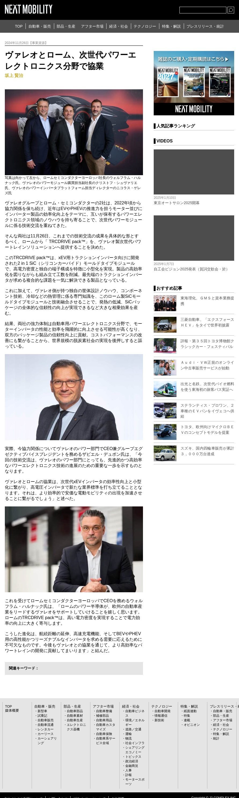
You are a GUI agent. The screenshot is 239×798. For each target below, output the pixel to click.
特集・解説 (171, 26)
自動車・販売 (39, 26)
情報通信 (161, 716)
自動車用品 (104, 720)
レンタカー (46, 729)
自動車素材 (75, 716)
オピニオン (192, 725)
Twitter (145, 8)
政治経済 (131, 761)
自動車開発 (163, 711)
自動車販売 (46, 720)
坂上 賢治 (14, 75)
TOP (19, 26)
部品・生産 (66, 26)
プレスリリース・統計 (205, 26)
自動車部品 (75, 711)
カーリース (46, 734)
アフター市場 (92, 26)
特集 (187, 716)
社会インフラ (135, 743)
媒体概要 (11, 710)
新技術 (159, 720)
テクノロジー (145, 26)
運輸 (128, 734)
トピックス (133, 757)
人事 (128, 770)
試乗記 (42, 716)
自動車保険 (104, 734)
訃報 (128, 775)
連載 (187, 720)
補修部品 (102, 716)
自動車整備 (104, 711)
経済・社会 (118, 26)
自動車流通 (46, 725)
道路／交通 (133, 729)
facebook (157, 8)
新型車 (42, 711)
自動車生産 (75, 720)
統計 (216, 738)
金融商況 (131, 766)
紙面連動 (190, 711)
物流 (128, 738)
